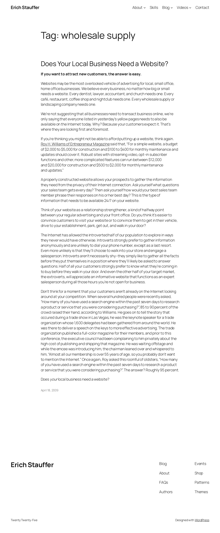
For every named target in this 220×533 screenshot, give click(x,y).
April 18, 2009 (50, 390)
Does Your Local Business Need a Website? (104, 63)
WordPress (202, 520)
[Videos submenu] (190, 7)
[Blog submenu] (172, 7)
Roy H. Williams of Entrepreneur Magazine (75, 143)
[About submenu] (145, 7)
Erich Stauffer (25, 7)
